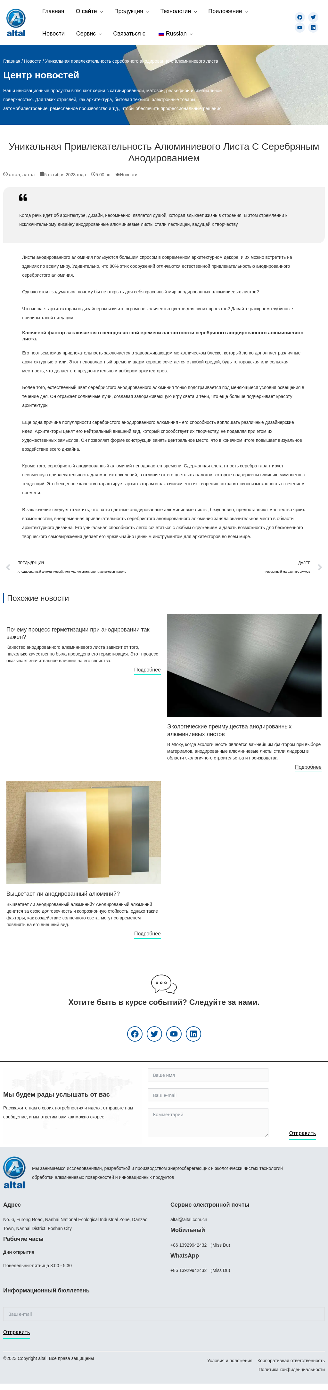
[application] (100, 11)
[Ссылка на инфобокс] (83, 641)
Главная (11, 61)
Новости (32, 61)
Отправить (302, 1133)
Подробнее (147, 669)
